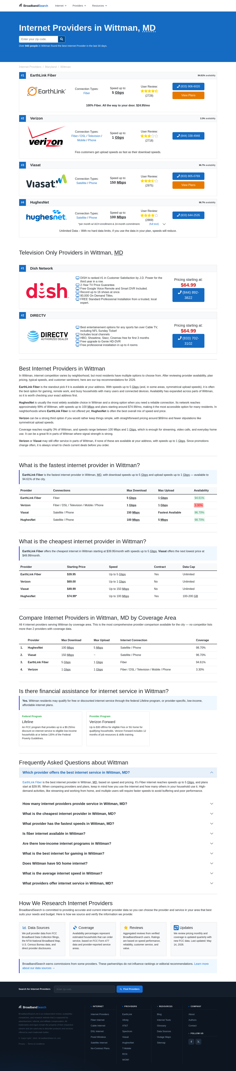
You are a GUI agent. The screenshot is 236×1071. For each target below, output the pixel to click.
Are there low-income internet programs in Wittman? (67, 843)
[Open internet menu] (61, 5)
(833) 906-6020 (188, 86)
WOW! (125, 1059)
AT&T (125, 1025)
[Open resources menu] (99, 5)
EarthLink (127, 1014)
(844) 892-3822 (188, 295)
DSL (83, 135)
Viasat (24, 512)
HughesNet (27, 519)
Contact (192, 1025)
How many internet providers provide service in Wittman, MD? (75, 804)
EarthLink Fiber (30, 497)
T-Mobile (126, 1048)
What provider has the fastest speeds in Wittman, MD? (68, 824)
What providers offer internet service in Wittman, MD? (68, 883)
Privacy (22, 1044)
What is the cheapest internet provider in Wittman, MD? (69, 814)
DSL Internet (97, 1031)
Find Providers (129, 989)
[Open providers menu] (79, 5)
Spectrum (127, 1031)
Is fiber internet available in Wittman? (54, 833)
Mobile (81, 140)
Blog (159, 1014)
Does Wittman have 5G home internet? (55, 863)
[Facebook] (191, 1042)
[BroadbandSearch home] (33, 5)
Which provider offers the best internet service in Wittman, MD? (76, 772)
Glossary (161, 1025)
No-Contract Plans (100, 1048)
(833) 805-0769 (188, 176)
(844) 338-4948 (188, 135)
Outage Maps (164, 1037)
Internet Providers (100, 1014)
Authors (192, 1020)
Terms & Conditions (36, 1044)
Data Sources (164, 1031)
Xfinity (125, 1020)
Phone (92, 140)
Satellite (81, 183)
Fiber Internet (97, 1020)
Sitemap (161, 1042)
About (191, 1014)
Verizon (25, 505)
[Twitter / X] (198, 1042)
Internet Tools (164, 1020)
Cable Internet (98, 1025)
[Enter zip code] (84, 989)
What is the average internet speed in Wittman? (62, 873)
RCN (124, 1054)
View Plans (188, 95)
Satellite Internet (99, 1042)
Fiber (86, 93)
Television (94, 135)
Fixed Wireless (98, 1037)
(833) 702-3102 (188, 340)
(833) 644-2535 (188, 215)
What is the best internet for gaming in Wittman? (63, 853)
